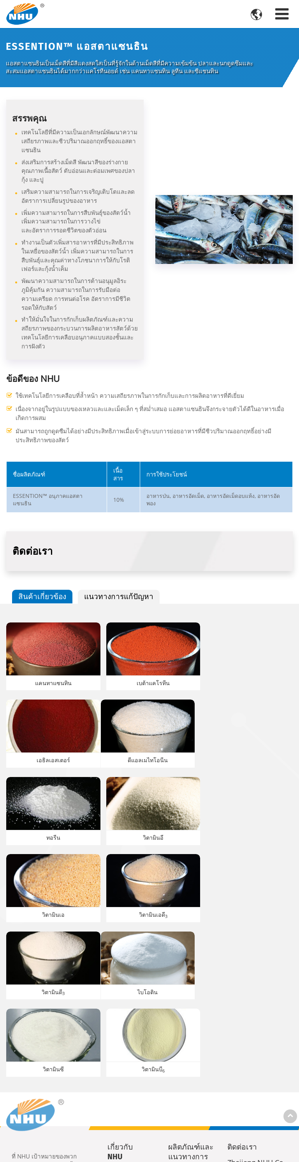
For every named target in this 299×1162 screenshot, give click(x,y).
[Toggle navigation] (282, 14)
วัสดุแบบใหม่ (190, 1128)
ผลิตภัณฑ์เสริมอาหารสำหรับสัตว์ (193, 1030)
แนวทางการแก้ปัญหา (119, 596)
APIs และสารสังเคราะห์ (191, 1109)
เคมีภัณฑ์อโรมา (191, 1087)
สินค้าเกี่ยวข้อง (42, 596)
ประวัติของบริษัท (127, 1017)
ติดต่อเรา (242, 987)
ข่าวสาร (124, 1050)
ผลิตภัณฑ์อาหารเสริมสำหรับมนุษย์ (191, 1060)
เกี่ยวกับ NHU (120, 992)
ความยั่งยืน (127, 1035)
